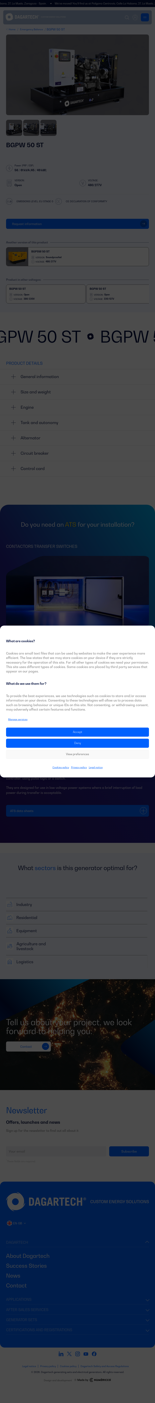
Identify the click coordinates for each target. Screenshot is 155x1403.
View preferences (77, 754)
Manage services (17, 719)
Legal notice (96, 767)
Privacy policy (79, 767)
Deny (77, 743)
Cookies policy (60, 767)
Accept (77, 732)
